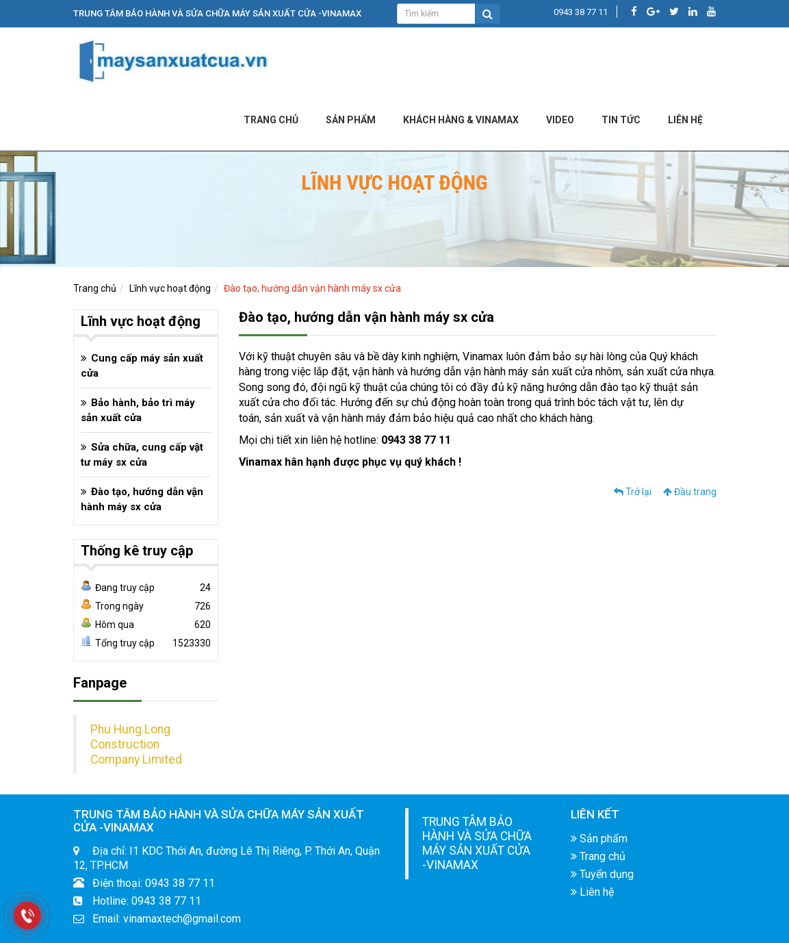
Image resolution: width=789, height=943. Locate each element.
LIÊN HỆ (685, 119)
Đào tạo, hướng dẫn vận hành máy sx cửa (312, 288)
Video (560, 119)
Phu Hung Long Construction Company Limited (136, 744)
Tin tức (621, 119)
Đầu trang (689, 491)
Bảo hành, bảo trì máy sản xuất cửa (138, 410)
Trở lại (632, 491)
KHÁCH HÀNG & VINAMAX (461, 119)
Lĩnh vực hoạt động (170, 288)
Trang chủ (271, 119)
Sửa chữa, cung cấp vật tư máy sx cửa (142, 454)
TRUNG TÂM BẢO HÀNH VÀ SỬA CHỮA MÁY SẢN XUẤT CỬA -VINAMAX (477, 843)
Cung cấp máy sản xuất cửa (142, 365)
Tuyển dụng (602, 874)
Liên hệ (592, 891)
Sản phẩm (351, 119)
